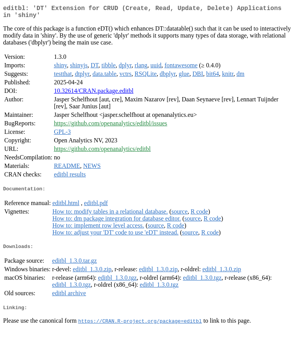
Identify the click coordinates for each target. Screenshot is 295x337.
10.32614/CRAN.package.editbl (93, 94)
